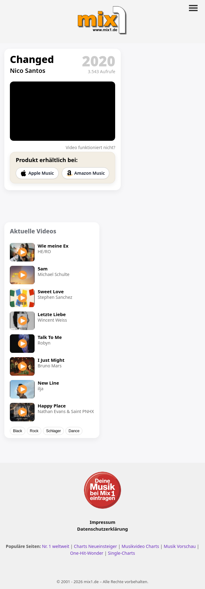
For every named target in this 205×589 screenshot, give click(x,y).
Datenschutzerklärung (102, 529)
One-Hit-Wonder (86, 553)
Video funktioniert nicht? (90, 147)
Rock (34, 431)
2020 (98, 60)
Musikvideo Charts (140, 546)
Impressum (102, 522)
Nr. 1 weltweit (55, 546)
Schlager (53, 431)
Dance (74, 431)
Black (17, 431)
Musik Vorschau (180, 546)
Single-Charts (121, 553)
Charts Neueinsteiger (95, 546)
